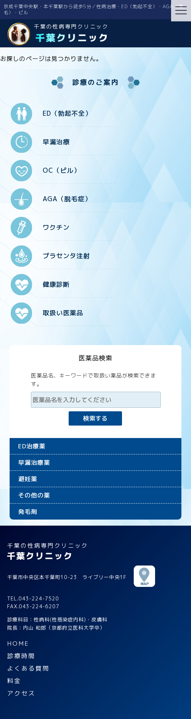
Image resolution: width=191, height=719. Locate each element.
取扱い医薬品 (63, 312)
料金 (14, 681)
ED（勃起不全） (67, 113)
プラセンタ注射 (66, 255)
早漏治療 (56, 141)
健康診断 (56, 284)
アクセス (21, 693)
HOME (18, 643)
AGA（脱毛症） (67, 198)
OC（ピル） (61, 170)
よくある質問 (28, 668)
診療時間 (21, 656)
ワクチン (56, 227)
